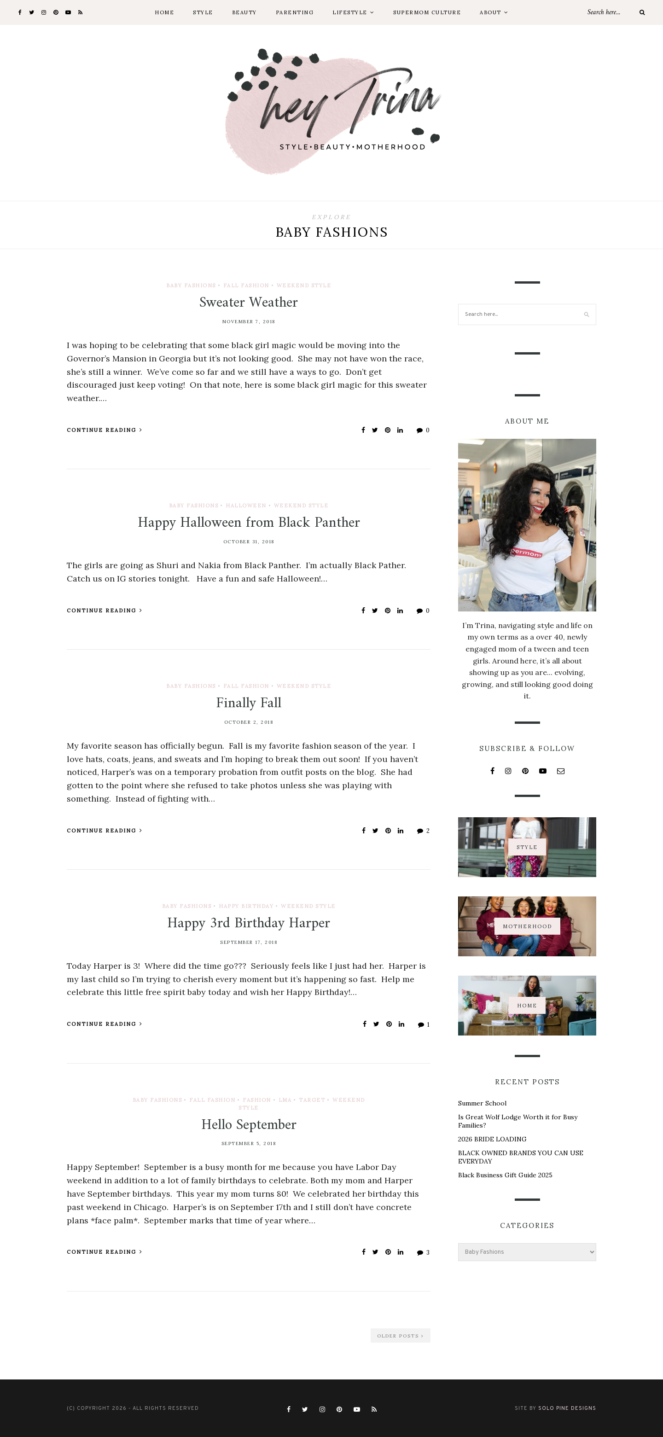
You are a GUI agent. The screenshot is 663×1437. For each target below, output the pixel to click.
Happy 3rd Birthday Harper (248, 924)
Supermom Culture (427, 12)
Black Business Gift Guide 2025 (505, 1175)
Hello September (249, 1125)
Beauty (244, 12)
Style (203, 12)
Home (164, 12)
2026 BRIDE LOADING (492, 1139)
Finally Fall (248, 703)
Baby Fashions (191, 285)
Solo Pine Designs (567, 1408)
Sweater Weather (248, 303)
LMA (285, 1100)
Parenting (295, 12)
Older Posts (400, 1336)
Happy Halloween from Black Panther (249, 523)
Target (312, 1100)
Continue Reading (105, 430)
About (490, 12)
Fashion (257, 1100)
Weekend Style (304, 285)
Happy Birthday (246, 906)
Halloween (246, 505)
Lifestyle (349, 12)
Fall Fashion (246, 285)
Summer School (482, 1103)
